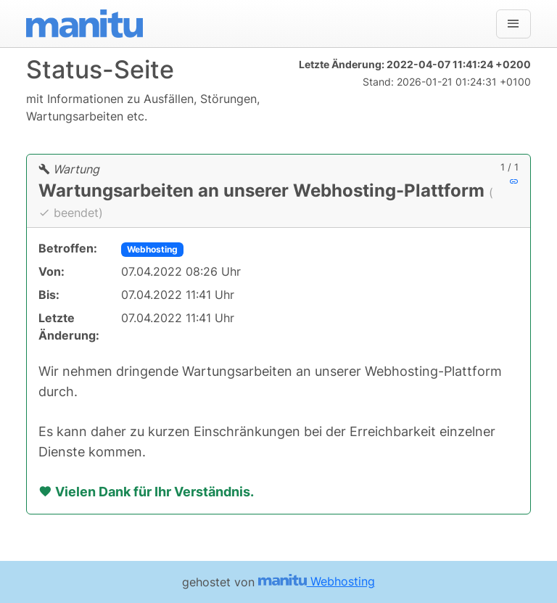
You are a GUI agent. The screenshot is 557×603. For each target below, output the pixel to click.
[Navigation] (513, 23)
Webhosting (152, 249)
